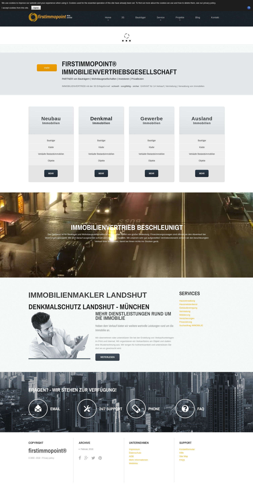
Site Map (183, 456)
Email (55, 408)
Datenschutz (135, 453)
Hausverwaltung (187, 301)
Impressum (134, 449)
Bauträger (51, 140)
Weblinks (133, 463)
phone (154, 408)
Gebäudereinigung (188, 308)
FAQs (182, 460)
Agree (36, 8)
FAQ (200, 408)
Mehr (47, 67)
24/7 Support (110, 408)
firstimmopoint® (48, 451)
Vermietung (184, 311)
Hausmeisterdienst (188, 304)
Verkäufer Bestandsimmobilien (51, 153)
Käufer (51, 147)
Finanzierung (185, 322)
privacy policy (209, 3)
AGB (131, 456)
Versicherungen (186, 318)
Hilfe (181, 453)
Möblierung (184, 315)
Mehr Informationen (138, 460)
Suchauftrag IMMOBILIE (191, 325)
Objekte (51, 160)
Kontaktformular (187, 449)
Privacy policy (48, 457)
